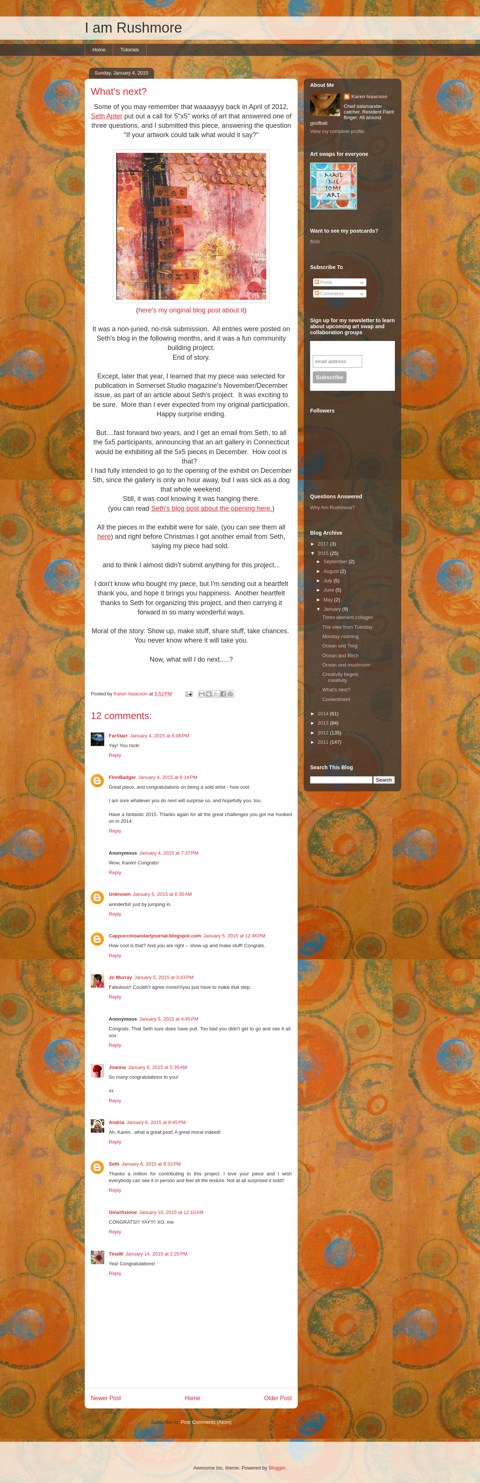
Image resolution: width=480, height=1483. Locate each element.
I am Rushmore (133, 28)
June (330, 590)
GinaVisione (123, 1212)
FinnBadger (122, 777)
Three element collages (347, 617)
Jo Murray (120, 977)
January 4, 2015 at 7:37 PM (168, 853)
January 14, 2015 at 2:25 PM (157, 1254)
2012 (324, 733)
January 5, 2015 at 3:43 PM (164, 977)
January (333, 609)
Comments (329, 293)
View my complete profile (337, 131)
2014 (324, 713)
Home (99, 49)
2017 (324, 544)
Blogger (276, 1468)
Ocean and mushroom (346, 665)
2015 (324, 553)
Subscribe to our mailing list (353, 348)
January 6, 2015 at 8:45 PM (156, 1122)
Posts (324, 282)
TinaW (116, 1254)
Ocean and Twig (339, 646)
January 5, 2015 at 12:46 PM (234, 936)
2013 (324, 723)
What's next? (336, 689)
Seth (114, 1164)
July (329, 580)
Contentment (336, 699)
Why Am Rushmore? (332, 507)
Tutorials (129, 49)
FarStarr (118, 736)
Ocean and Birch (340, 655)
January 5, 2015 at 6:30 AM (162, 894)
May (329, 599)
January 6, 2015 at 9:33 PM (151, 1164)
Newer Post (106, 1398)
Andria (116, 1122)
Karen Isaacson (369, 96)
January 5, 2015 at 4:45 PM (168, 1019)
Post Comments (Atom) (206, 1422)
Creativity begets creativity (340, 677)
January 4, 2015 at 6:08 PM (159, 736)
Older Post (278, 1398)
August (332, 571)
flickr (315, 241)
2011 (324, 742)
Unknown (120, 894)
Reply (115, 755)
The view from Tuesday (347, 627)
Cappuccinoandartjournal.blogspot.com (155, 936)
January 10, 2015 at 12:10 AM (171, 1212)
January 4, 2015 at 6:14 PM (167, 777)
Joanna (117, 1067)
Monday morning (340, 636)
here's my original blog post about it (191, 310)
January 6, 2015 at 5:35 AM (157, 1067)
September (336, 561)
